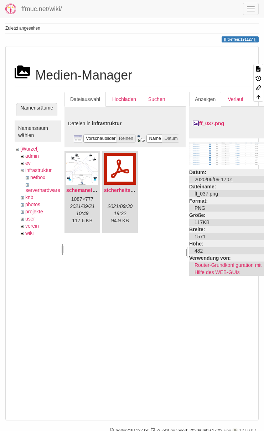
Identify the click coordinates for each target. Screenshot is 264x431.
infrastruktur (38, 170)
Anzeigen (205, 99)
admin (32, 156)
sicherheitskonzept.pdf (131, 190)
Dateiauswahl (85, 99)
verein (32, 226)
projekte (34, 211)
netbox (37, 177)
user (30, 219)
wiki (29, 233)
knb (29, 197)
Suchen (156, 99)
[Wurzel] (29, 149)
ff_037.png (211, 123)
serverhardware (43, 190)
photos (32, 204)
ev (28, 163)
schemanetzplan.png (90, 190)
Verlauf (235, 99)
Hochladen (124, 99)
